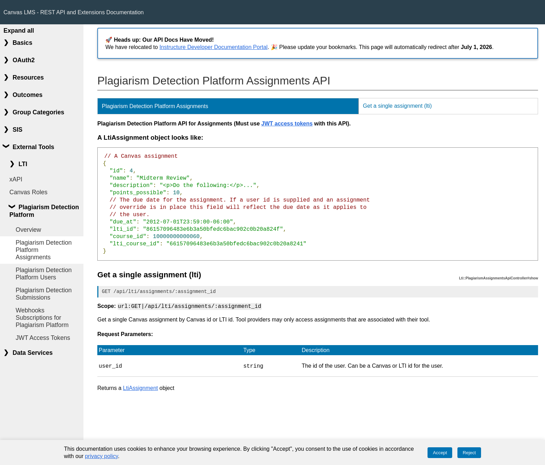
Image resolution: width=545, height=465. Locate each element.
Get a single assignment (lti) (397, 106)
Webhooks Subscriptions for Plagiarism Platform (42, 317)
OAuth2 (24, 60)
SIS (17, 129)
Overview (28, 229)
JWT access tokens (287, 124)
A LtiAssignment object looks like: (150, 137)
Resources (28, 77)
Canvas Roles (28, 192)
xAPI (15, 179)
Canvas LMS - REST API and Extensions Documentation (73, 12)
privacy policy (101, 456)
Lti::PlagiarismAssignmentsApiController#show (498, 278)
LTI (22, 164)
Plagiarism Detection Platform (44, 211)
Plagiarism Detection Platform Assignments (44, 250)
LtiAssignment (140, 387)
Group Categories (38, 112)
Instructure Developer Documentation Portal (214, 47)
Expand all (18, 30)
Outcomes (27, 94)
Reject (469, 452)
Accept (440, 452)
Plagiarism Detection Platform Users (44, 274)
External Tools (33, 147)
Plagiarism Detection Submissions (44, 294)
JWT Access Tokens (43, 337)
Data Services (32, 352)
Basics (22, 42)
